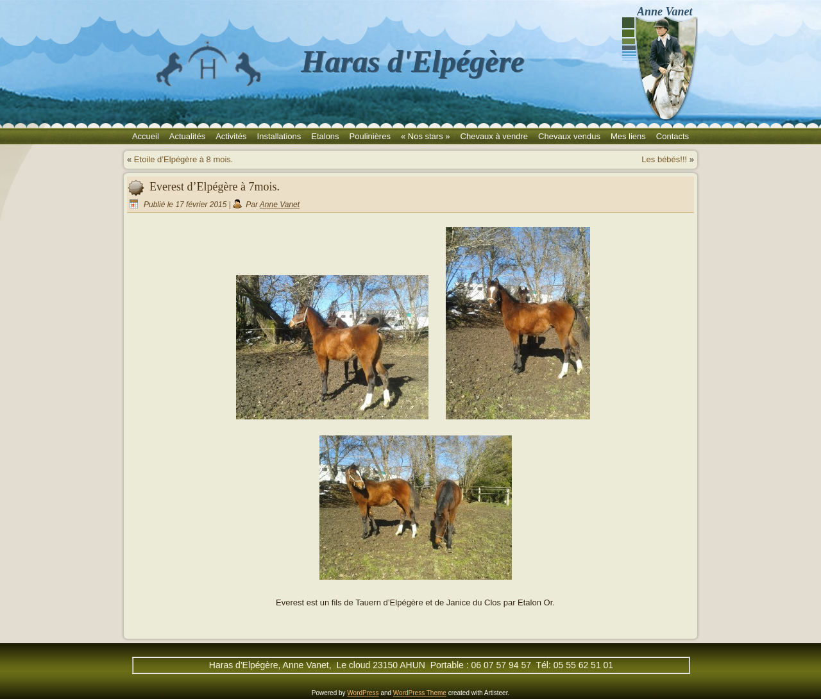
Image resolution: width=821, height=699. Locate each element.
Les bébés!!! (664, 159)
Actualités (187, 136)
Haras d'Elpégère (412, 61)
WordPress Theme (419, 692)
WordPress (362, 692)
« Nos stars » (425, 136)
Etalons (325, 136)
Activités (231, 136)
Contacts (672, 136)
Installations (279, 136)
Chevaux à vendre (495, 136)
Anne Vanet (280, 204)
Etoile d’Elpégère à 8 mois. (183, 159)
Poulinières (370, 136)
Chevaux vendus (569, 136)
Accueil (145, 136)
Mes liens (628, 136)
